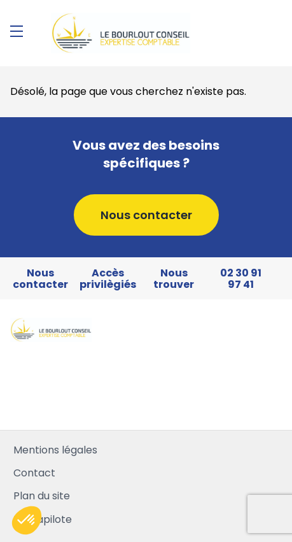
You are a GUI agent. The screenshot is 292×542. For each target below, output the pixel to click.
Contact (34, 473)
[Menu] (16, 31)
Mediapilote (42, 519)
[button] (26, 520)
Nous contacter (146, 215)
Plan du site (41, 496)
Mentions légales (55, 450)
